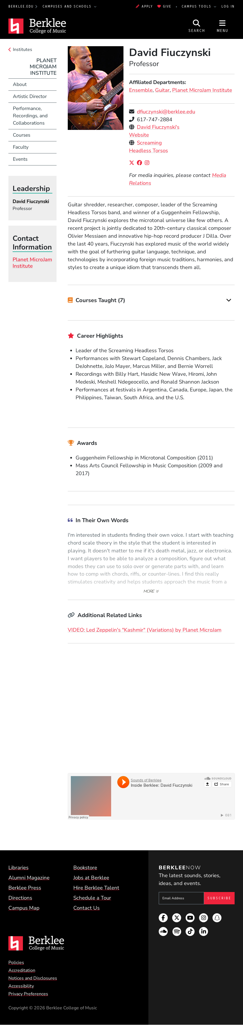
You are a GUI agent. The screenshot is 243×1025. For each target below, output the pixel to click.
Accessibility (21, 986)
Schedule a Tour (92, 898)
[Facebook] (141, 163)
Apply (144, 6)
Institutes (22, 49)
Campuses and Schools (68, 6)
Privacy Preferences (28, 994)
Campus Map (23, 908)
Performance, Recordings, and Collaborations (30, 115)
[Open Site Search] (197, 26)
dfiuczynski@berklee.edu (166, 111)
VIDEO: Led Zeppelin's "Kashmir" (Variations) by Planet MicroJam (144, 630)
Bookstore (85, 867)
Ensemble (141, 90)
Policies (16, 962)
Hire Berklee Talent (96, 887)
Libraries (18, 867)
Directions (20, 898)
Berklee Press (24, 887)
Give (164, 6)
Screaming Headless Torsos (148, 146)
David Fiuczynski (31, 201)
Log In (228, 6)
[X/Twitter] (133, 163)
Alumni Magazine (29, 877)
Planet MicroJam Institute (202, 90)
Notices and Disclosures (32, 978)
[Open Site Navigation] (223, 26)
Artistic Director (30, 96)
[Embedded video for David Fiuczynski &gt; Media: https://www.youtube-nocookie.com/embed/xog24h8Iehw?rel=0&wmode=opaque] (151, 705)
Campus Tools (197, 6)
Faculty (21, 147)
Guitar (162, 90)
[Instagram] (148, 163)
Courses (21, 135)
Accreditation (21, 970)
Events (20, 159)
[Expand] (229, 300)
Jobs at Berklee (91, 877)
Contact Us (86, 908)
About (20, 84)
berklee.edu (21, 6)
